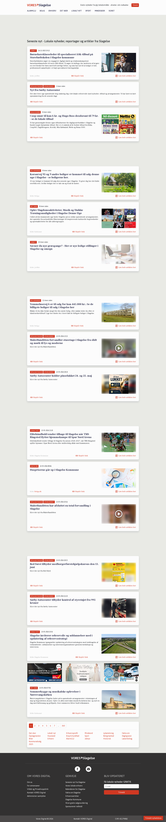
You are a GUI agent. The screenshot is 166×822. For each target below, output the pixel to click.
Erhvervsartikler (72, 796)
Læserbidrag (127, 739)
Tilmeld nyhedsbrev (153, 818)
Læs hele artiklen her (127, 76)
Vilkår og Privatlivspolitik (37, 789)
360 (63, 726)
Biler (31, 739)
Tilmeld (135, 5)
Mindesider (100, 11)
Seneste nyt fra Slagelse (75, 782)
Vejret (112, 11)
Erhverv (52, 11)
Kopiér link (79, 76)
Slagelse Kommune (73, 799)
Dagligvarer (127, 736)
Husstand (51, 736)
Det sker (64, 11)
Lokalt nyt (76, 11)
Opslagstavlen (35, 736)
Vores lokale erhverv (74, 786)
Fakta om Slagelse (72, 793)
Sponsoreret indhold (73, 806)
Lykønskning (108, 733)
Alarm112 (31, 11)
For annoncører (33, 786)
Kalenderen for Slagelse (75, 789)
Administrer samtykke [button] (36, 796)
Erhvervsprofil (72, 733)
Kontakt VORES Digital (36, 793)
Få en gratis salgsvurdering (76, 803)
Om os (29, 782)
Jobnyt (87, 739)
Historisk (107, 739)
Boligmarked (108, 736)
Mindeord (89, 733)
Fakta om (126, 733)
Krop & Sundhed (72, 736)
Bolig (42, 11)
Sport (88, 11)
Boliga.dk (37, 492)
